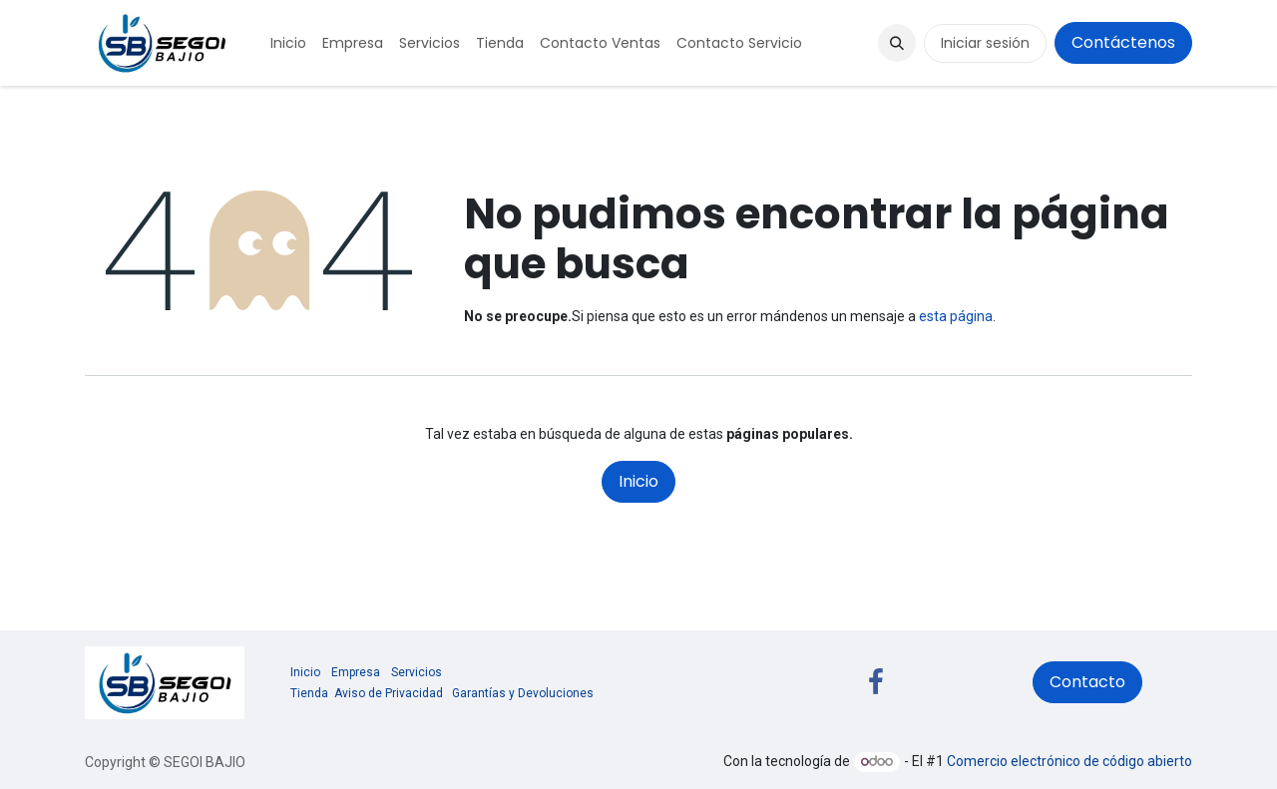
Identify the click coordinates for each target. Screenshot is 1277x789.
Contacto (1087, 681)
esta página (956, 316)
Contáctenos (1123, 42)
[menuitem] (288, 43)
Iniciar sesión (985, 43)
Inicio (638, 481)
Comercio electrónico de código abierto (1069, 761)
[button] (897, 43)
